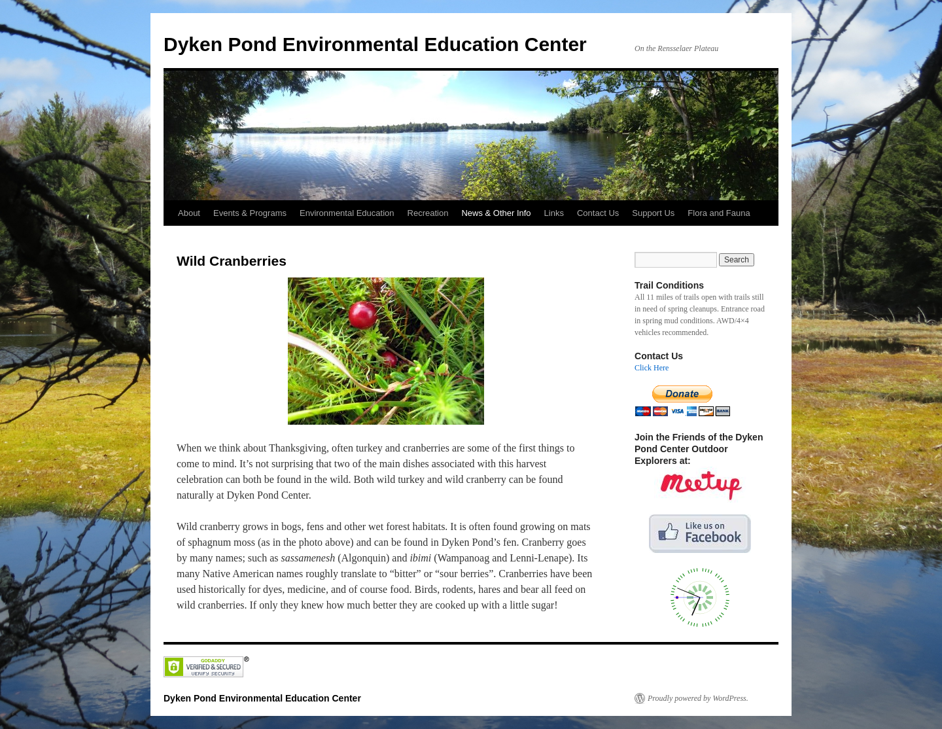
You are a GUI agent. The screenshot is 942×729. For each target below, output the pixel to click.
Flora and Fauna (719, 213)
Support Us (653, 213)
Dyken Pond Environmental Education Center (375, 44)
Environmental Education (347, 213)
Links (554, 213)
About (189, 213)
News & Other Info (496, 213)
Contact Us (598, 213)
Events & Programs (250, 213)
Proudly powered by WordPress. (698, 698)
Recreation (428, 213)
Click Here (652, 367)
